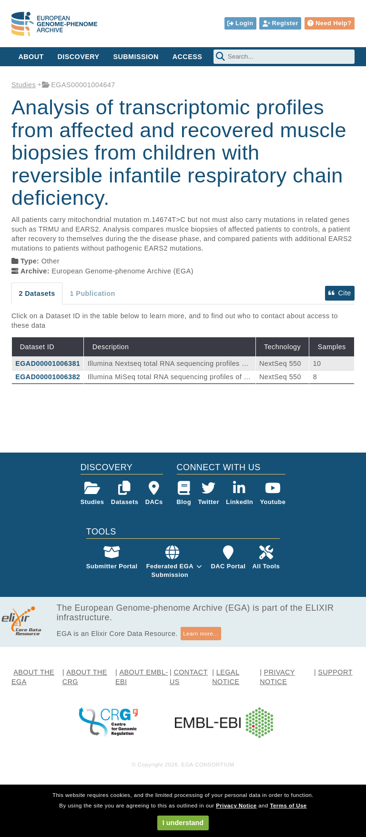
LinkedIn (239, 493)
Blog (184, 493)
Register (280, 23)
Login (240, 23)
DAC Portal (228, 557)
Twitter (208, 493)
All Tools (266, 557)
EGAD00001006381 (47, 363)
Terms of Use (288, 805)
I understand (183, 823)
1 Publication (92, 293)
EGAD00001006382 (47, 377)
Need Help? (329, 23)
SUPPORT (335, 672)
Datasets (124, 493)
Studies (23, 85)
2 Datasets (37, 293)
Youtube (272, 493)
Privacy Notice (236, 805)
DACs (154, 493)
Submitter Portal (112, 557)
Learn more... (200, 633)
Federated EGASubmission (169, 570)
